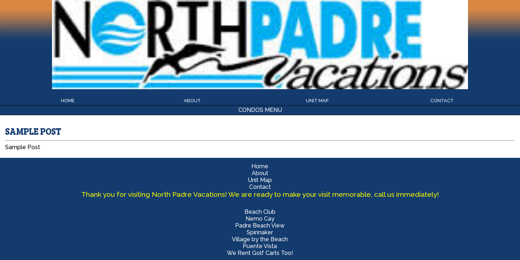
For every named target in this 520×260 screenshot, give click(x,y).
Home (245, 14)
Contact (341, 14)
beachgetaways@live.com (398, 147)
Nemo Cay (176, 31)
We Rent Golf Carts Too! (177, 45)
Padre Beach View (260, 31)
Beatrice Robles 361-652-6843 (398, 140)
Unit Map (304, 14)
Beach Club (93, 31)
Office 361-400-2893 (398, 127)
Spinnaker (343, 31)
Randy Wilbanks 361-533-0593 (398, 133)
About (271, 14)
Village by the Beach (426, 31)
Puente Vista (94, 45)
